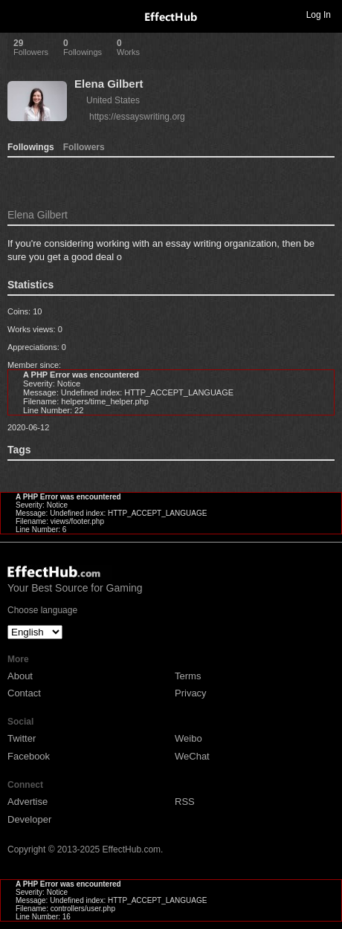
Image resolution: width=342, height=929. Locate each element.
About (20, 676)
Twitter (21, 738)
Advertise (27, 801)
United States (113, 100)
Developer (29, 819)
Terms (188, 676)
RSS (185, 801)
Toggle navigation (18, 14)
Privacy (191, 693)
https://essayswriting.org (137, 116)
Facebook (28, 756)
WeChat (192, 756)
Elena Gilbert (108, 83)
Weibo (188, 738)
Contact (24, 693)
